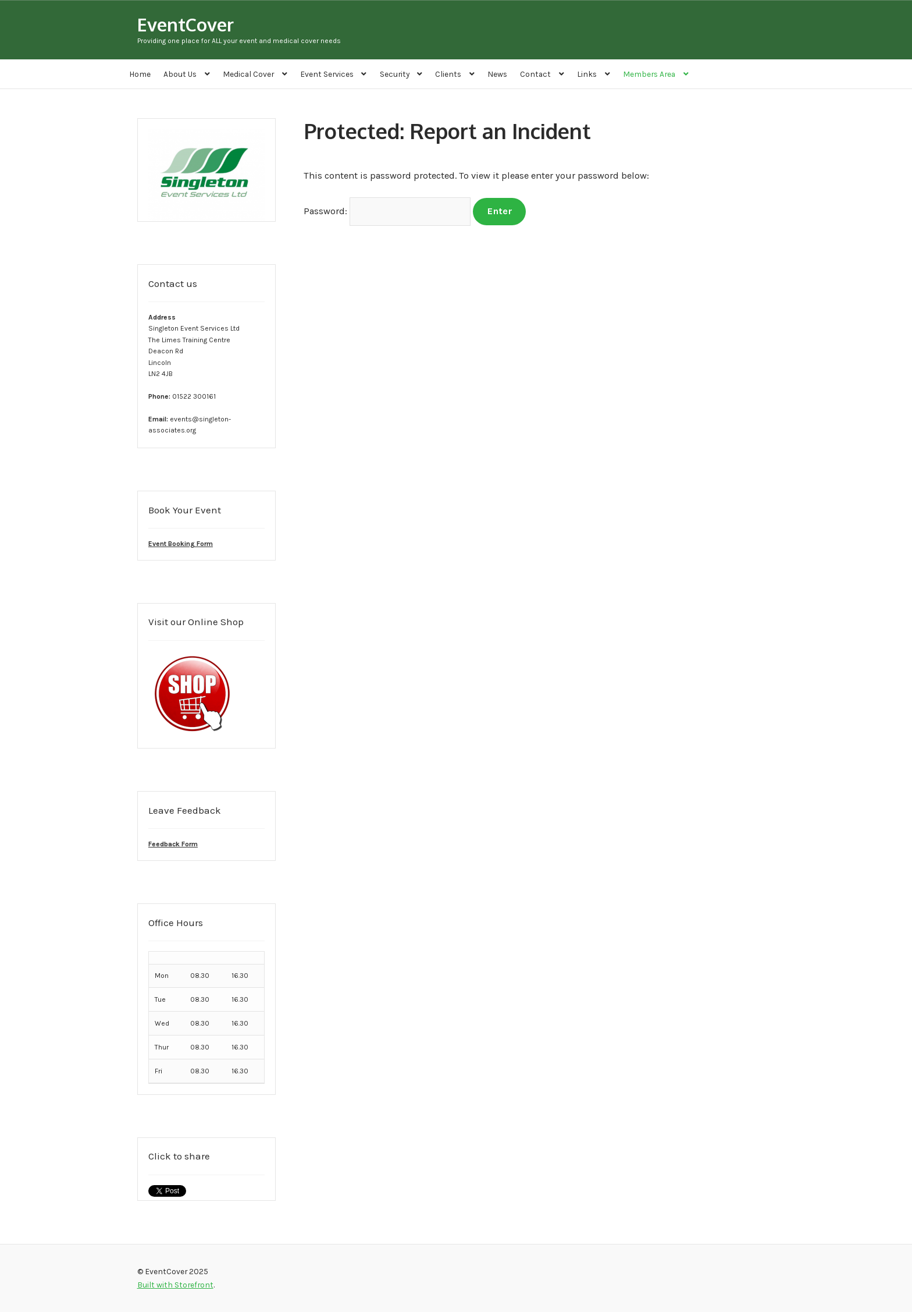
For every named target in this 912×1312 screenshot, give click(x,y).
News (497, 74)
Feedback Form (173, 844)
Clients (448, 74)
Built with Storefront (175, 1284)
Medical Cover (248, 74)
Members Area (649, 74)
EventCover (185, 24)
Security (394, 74)
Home (140, 74)
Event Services (327, 74)
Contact (535, 74)
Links (587, 74)
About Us (180, 74)
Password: (387, 211)
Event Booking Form (180, 544)
